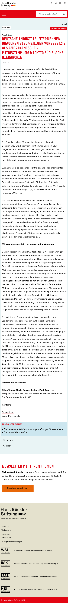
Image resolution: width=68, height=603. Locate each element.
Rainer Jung (8, 412)
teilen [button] (6, 446)
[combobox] (48, 14)
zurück (64, 24)
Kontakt (4, 526)
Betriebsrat (10, 429)
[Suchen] (64, 14)
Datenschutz (6, 538)
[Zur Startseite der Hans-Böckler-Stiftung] (8, 7)
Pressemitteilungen (58, 28)
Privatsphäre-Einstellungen (11, 542)
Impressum (5, 534)
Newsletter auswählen (17, 488)
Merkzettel (5, 530)
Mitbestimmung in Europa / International (41, 429)
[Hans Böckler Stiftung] (14, 518)
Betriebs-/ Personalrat (15, 432)
